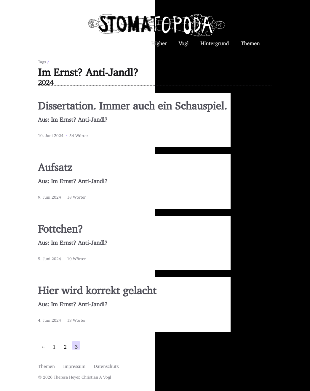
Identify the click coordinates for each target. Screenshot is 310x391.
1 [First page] (54, 345)
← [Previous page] (43, 345)
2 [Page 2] (65, 345)
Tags (42, 60)
